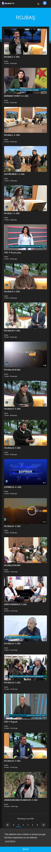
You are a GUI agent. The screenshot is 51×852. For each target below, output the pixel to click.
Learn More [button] (10, 841)
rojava (6, 61)
